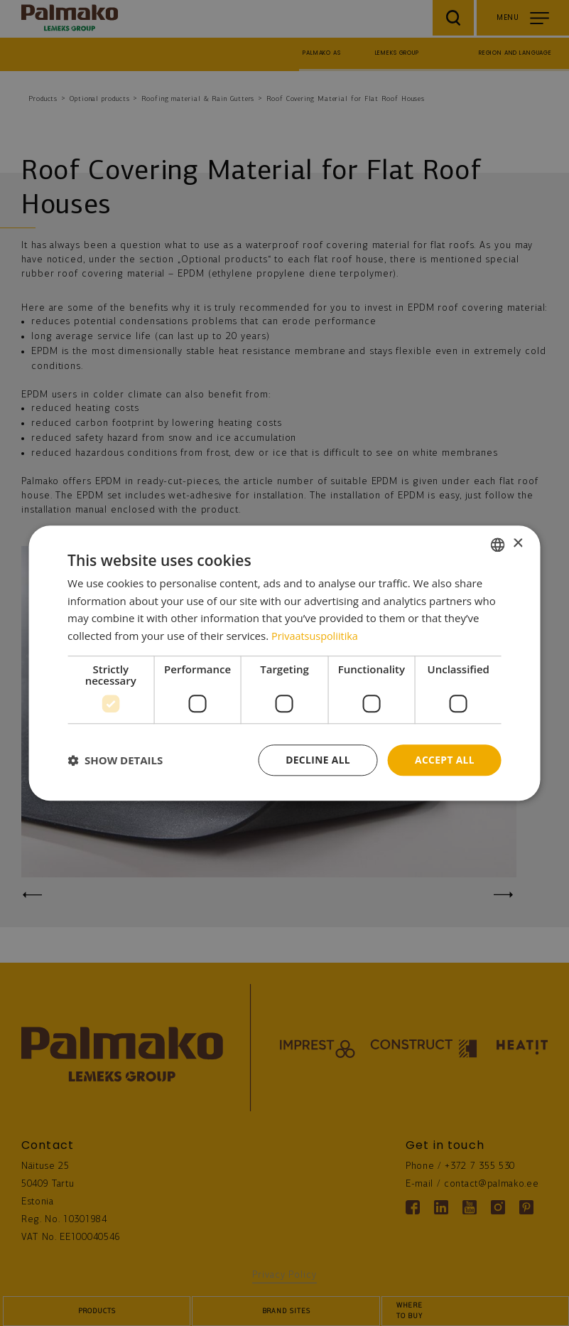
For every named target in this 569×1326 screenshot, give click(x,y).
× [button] (517, 543)
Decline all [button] (316, 759)
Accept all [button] (444, 759)
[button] (115, 760)
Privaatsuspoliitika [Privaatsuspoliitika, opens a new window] (316, 636)
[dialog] (284, 663)
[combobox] (498, 544)
